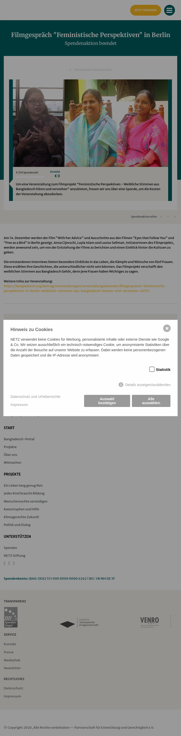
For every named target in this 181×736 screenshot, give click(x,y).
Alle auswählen (151, 401)
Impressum (19, 405)
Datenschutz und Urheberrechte (35, 397)
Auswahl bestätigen (107, 401)
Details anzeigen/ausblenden (147, 385)
